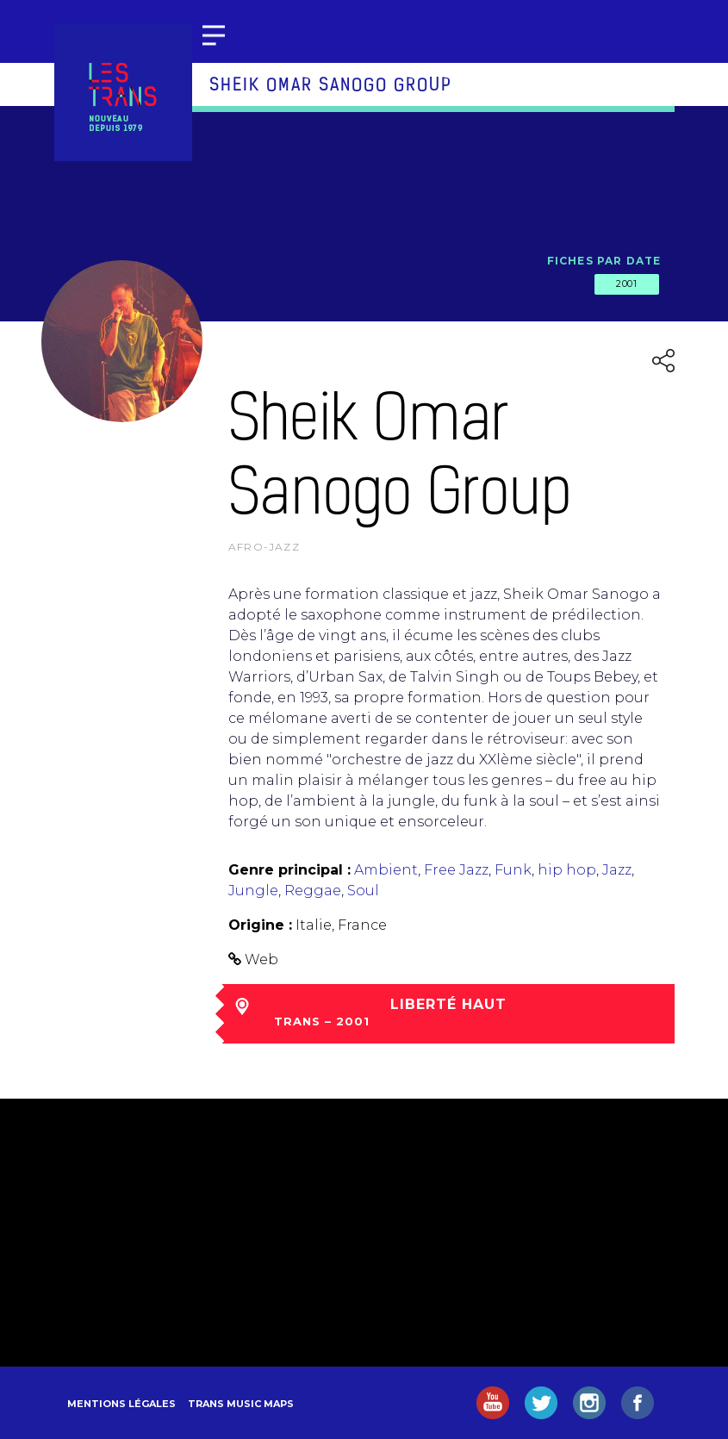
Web (261, 959)
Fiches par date (604, 260)
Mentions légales (121, 1404)
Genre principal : (289, 870)
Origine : (260, 925)
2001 (626, 283)
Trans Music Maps (241, 1404)
